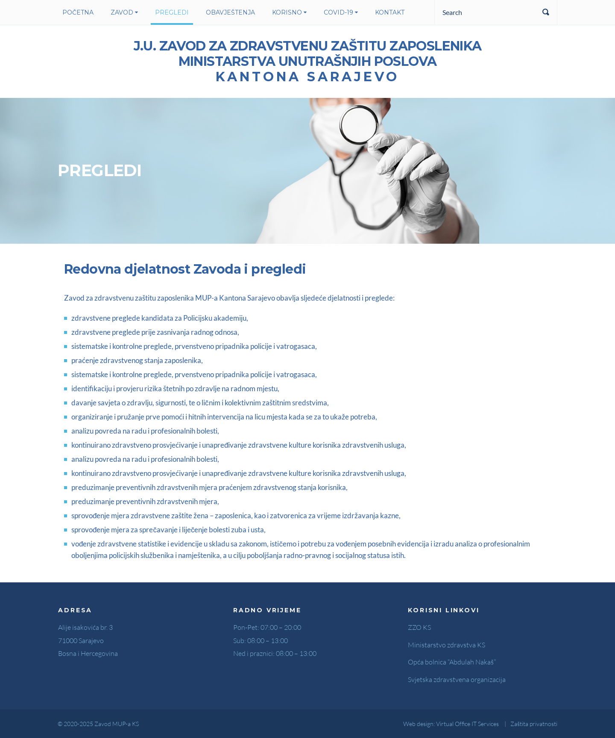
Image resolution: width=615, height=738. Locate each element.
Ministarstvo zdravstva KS (446, 645)
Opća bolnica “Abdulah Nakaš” (452, 662)
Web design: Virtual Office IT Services (451, 723)
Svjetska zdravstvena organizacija (457, 679)
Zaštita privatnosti (533, 723)
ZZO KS (419, 627)
